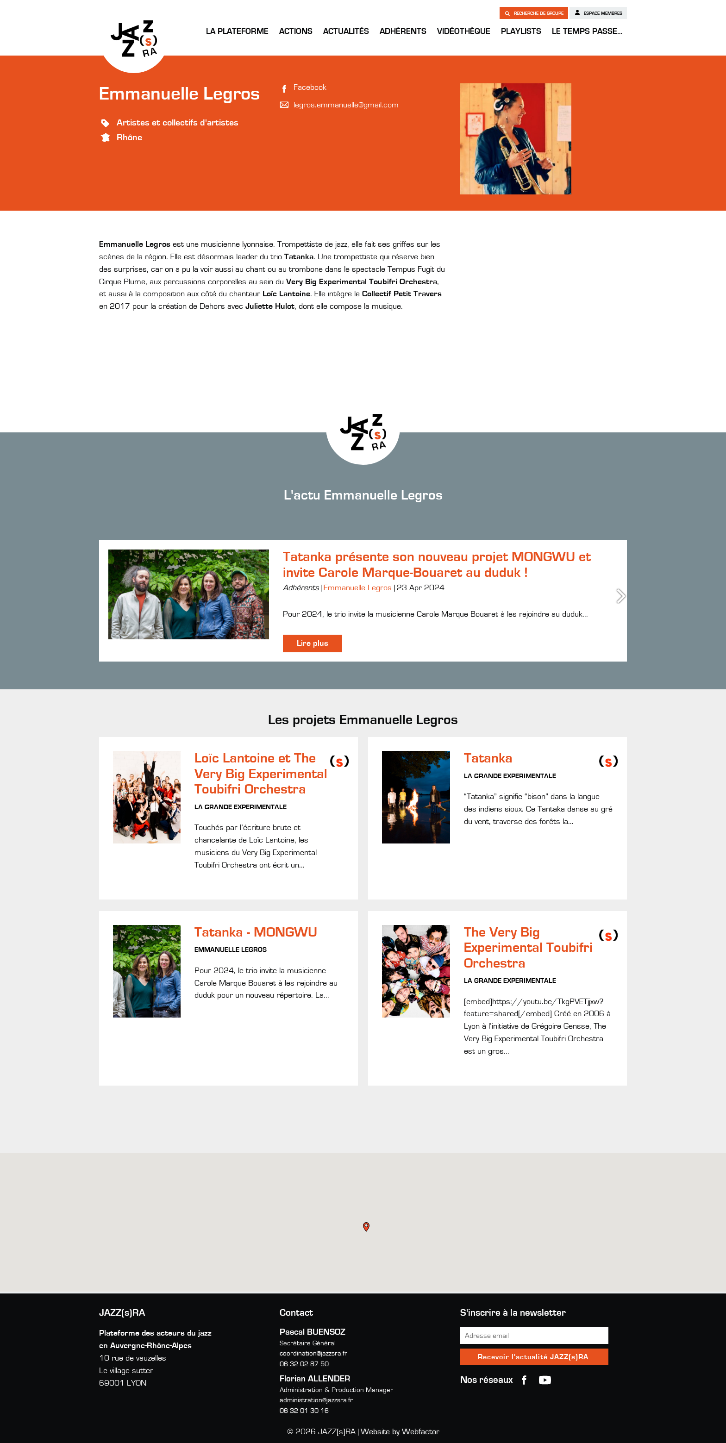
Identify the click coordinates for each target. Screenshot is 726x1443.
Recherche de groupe (533, 13)
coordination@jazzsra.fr (313, 1353)
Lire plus (312, 643)
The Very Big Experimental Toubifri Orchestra (528, 947)
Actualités (346, 31)
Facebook (310, 87)
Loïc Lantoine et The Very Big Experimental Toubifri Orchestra (260, 773)
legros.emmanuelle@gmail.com (346, 105)
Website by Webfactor (400, 1432)
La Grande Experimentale (240, 807)
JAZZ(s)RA (134, 38)
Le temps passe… (587, 31)
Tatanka (488, 758)
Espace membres (598, 12)
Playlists (521, 31)
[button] (367, 1228)
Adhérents (403, 31)
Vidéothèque (463, 31)
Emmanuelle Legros (358, 588)
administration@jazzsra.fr (316, 1400)
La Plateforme (237, 31)
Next (622, 596)
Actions (296, 31)
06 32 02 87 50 (304, 1364)
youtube (545, 1380)
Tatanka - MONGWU (255, 932)
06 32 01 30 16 (304, 1410)
